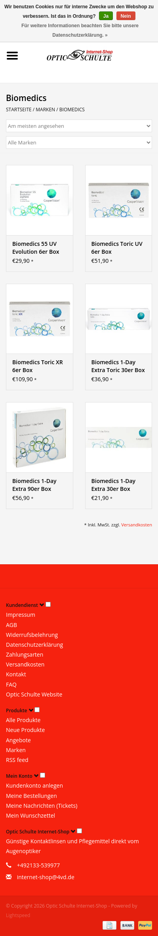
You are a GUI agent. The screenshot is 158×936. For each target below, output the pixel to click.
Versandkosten (136, 525)
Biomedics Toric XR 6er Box (37, 366)
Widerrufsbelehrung (32, 634)
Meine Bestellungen (31, 795)
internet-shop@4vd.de (45, 877)
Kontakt (16, 674)
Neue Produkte (25, 730)
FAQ (11, 684)
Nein (126, 16)
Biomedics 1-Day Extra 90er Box (34, 484)
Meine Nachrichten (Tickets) (41, 805)
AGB (11, 625)
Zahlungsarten (24, 654)
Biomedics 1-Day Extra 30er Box (113, 484)
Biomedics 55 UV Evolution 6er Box (35, 247)
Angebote (18, 740)
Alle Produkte (23, 720)
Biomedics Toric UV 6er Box (117, 247)
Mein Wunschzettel (30, 815)
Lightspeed (18, 915)
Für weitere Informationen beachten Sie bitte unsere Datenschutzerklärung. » (80, 30)
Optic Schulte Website (34, 694)
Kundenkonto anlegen (34, 785)
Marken (45, 109)
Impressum (20, 614)
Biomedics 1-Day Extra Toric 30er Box (118, 366)
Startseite (19, 109)
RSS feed (17, 760)
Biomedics (72, 109)
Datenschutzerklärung (34, 644)
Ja (106, 16)
